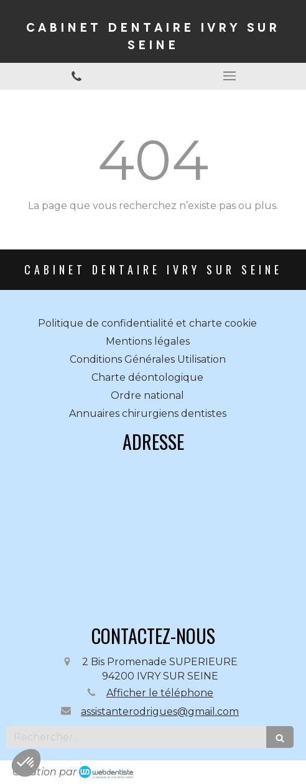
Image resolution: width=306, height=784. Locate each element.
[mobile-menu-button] (229, 75)
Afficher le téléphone (159, 693)
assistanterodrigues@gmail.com (160, 711)
